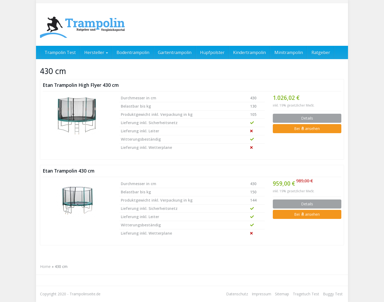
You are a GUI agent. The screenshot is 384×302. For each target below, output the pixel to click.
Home (45, 266)
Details (307, 118)
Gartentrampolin (174, 52)
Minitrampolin (288, 52)
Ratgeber (320, 52)
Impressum (261, 293)
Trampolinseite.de (85, 293)
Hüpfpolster (212, 52)
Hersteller (96, 52)
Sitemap (282, 293)
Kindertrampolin (249, 52)
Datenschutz (237, 293)
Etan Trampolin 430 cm (68, 171)
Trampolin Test (60, 52)
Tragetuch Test (306, 293)
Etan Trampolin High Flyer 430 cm (81, 85)
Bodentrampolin (133, 52)
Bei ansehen (307, 128)
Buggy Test (333, 293)
